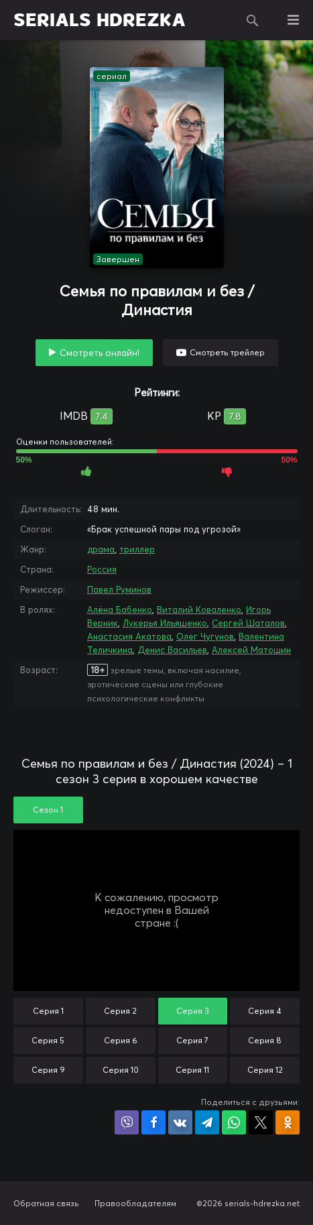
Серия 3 (192, 1011)
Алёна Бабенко (119, 609)
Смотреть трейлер (227, 352)
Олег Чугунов (205, 636)
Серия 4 (264, 1011)
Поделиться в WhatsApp (234, 1122)
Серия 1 (48, 1011)
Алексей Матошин (251, 649)
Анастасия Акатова (129, 636)
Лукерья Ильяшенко (165, 623)
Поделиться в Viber (127, 1122)
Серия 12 (265, 1070)
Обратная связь (46, 1203)
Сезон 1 (48, 810)
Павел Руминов (119, 589)
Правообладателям (135, 1203)
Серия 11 (192, 1070)
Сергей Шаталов (248, 623)
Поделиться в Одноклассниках (287, 1122)
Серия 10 (121, 1070)
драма (101, 549)
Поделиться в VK (180, 1122)
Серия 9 (48, 1070)
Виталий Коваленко (199, 609)
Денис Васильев (172, 649)
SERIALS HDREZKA (99, 20)
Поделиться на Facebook (153, 1122)
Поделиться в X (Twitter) (261, 1122)
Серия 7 (192, 1040)
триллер (137, 549)
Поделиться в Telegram (207, 1122)
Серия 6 (120, 1040)
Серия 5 (48, 1040)
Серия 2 (120, 1011)
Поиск (253, 20)
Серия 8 (264, 1040)
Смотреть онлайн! (99, 352)
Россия (102, 569)
